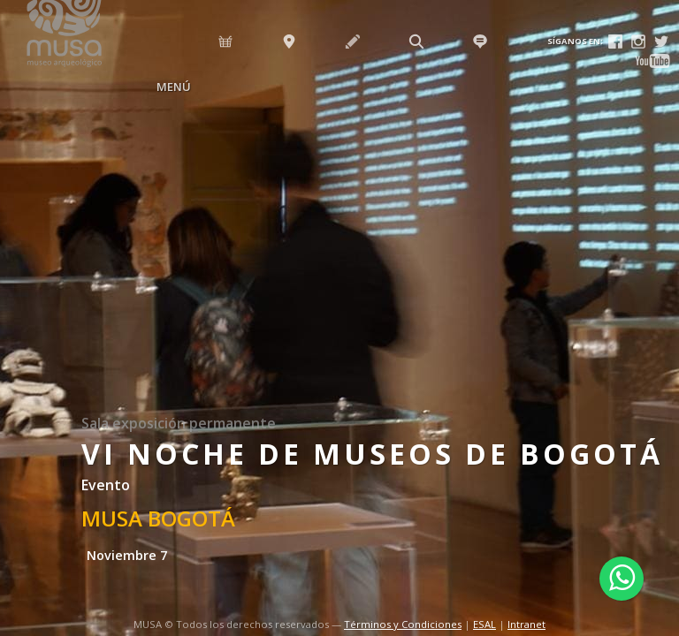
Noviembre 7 (127, 555)
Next (662, 333)
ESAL (484, 624)
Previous (17, 333)
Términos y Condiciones (403, 624)
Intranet (526, 624)
